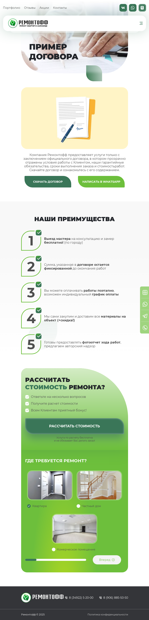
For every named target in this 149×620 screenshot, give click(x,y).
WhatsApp (132, 8)
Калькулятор (142, 8)
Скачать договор (48, 181)
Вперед (104, 560)
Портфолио (11, 8)
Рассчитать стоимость (74, 426)
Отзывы (30, 8)
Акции (44, 8)
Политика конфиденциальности (108, 614)
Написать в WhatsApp (101, 181)
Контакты (60, 8)
